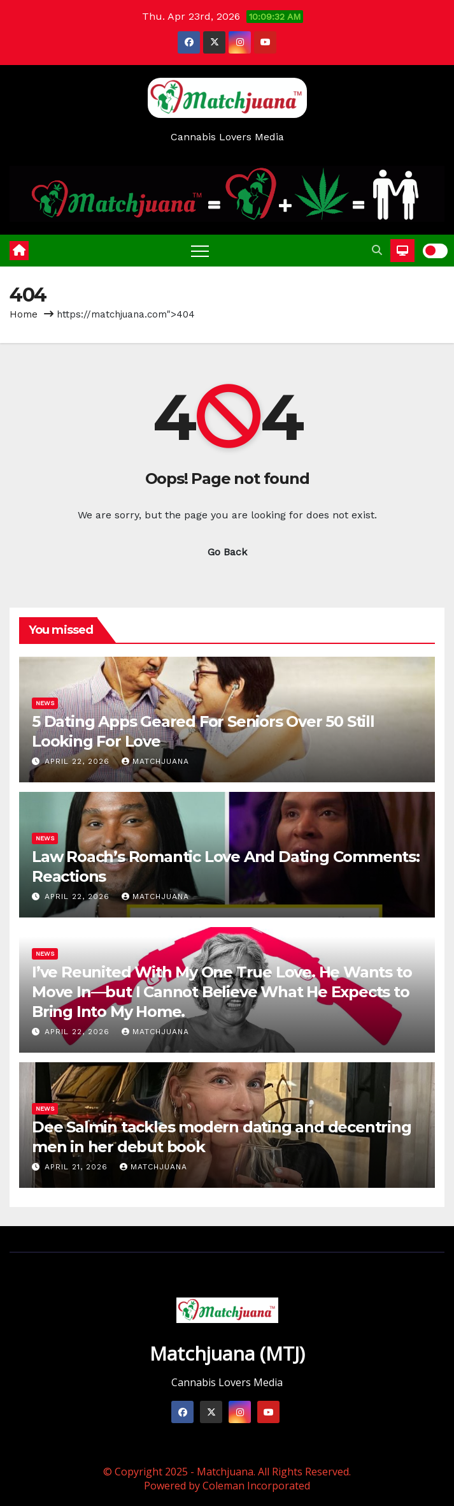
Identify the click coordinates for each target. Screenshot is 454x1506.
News (45, 702)
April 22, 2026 (79, 761)
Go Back (227, 552)
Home (24, 314)
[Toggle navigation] (200, 250)
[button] (377, 250)
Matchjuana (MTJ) (227, 1353)
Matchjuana (155, 761)
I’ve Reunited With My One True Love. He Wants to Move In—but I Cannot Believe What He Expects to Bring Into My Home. (221, 992)
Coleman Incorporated (256, 1486)
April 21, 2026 (78, 1166)
